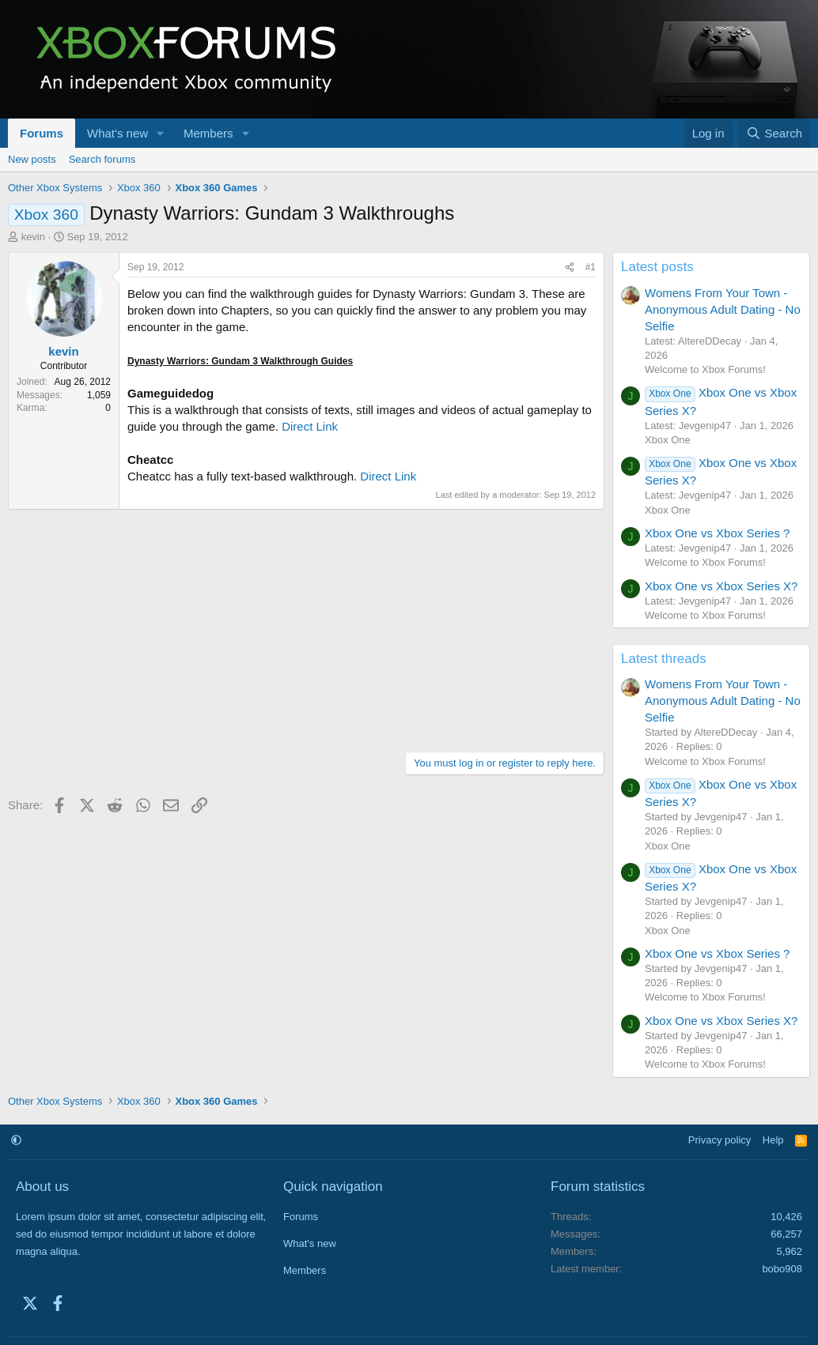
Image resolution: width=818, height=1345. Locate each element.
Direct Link (310, 426)
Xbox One (668, 440)
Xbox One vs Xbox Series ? (717, 533)
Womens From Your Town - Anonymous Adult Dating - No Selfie (723, 309)
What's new (117, 133)
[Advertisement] (306, 628)
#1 (590, 267)
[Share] (569, 267)
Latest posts (657, 266)
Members (208, 133)
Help (773, 1140)
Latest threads (663, 658)
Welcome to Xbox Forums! (705, 369)
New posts (32, 159)
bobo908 (782, 1269)
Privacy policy (719, 1140)
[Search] (774, 133)
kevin (33, 237)
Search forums (102, 159)
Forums (41, 133)
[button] (161, 133)
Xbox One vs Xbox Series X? (721, 586)
